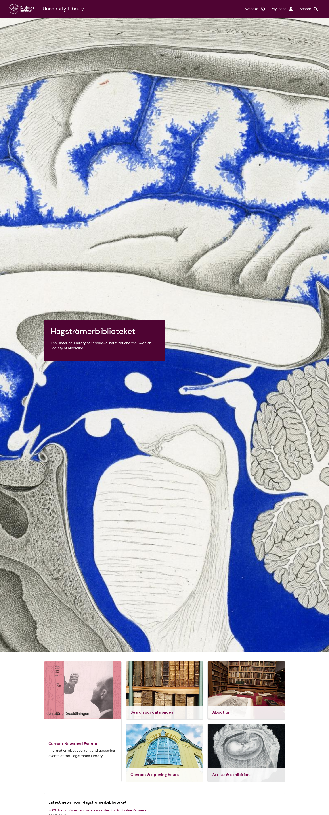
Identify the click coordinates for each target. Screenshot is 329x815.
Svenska (251, 8)
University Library (63, 9)
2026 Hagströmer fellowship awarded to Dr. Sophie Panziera (97, 810)
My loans (279, 8)
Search (305, 8)
